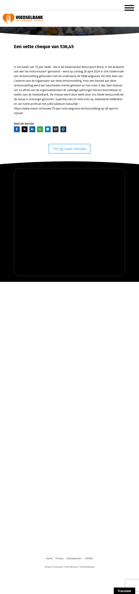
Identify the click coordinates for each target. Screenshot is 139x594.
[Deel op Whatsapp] (40, 129)
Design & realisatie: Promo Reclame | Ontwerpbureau (70, 567)
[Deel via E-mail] (55, 129)
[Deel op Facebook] (17, 129)
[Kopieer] (63, 129)
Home (49, 558)
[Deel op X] (24, 129)
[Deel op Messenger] (48, 129)
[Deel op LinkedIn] (32, 129)
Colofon (89, 558)
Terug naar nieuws (69, 148)
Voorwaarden (74, 558)
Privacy (59, 558)
